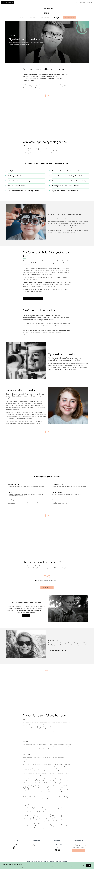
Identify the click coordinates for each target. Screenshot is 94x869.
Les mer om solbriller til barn (58, 650)
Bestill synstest (78, 851)
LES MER (26, 616)
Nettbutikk (82, 2)
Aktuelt (52, 861)
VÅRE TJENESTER (44, 17)
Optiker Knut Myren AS (7, 2)
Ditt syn (56, 17)
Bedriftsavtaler (58, 861)
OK (89, 865)
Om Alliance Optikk (35, 861)
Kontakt (22, 17)
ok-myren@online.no (58, 847)
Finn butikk (89, 2)
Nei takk (83, 865)
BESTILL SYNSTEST (69, 17)
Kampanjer (32, 17)
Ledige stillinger (45, 861)
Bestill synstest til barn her (32, 298)
